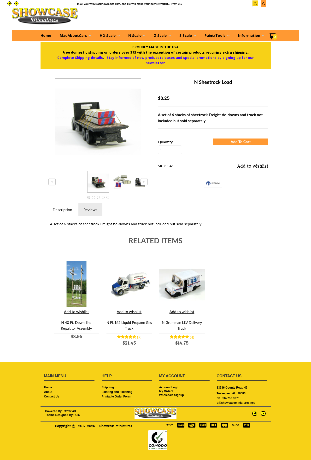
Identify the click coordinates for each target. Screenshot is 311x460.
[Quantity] (170, 149)
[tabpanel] (156, 222)
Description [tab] (62, 209)
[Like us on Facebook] (9, 3)
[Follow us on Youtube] (16, 3)
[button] (255, 3)
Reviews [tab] (90, 209)
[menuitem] (46, 35)
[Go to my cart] (273, 38)
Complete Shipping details (80, 57)
